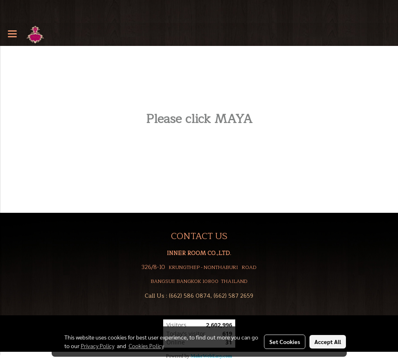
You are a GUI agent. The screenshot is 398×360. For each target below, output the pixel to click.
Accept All (327, 341)
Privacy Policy (97, 345)
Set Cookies (284, 341)
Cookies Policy (146, 345)
